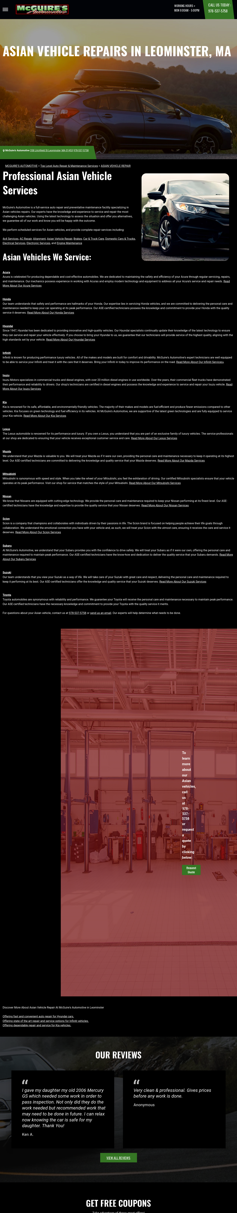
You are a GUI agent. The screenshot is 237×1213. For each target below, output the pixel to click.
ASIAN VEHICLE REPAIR (116, 166)
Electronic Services (38, 243)
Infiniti (7, 353)
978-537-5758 (218, 10)
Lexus (6, 429)
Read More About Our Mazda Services (181, 460)
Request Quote (191, 870)
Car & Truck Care (93, 238)
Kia (5, 402)
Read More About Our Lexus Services (154, 438)
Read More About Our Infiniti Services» (200, 362)
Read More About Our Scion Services (38, 532)
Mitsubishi (9, 474)
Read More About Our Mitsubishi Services (155, 483)
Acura (6, 272)
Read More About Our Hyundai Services (70, 339)
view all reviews (118, 1157)
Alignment (39, 238)
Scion (6, 518)
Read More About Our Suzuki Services (182, 581)
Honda (7, 299)
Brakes (78, 238)
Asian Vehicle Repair (59, 238)
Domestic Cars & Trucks (120, 238)
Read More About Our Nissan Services (165, 505)
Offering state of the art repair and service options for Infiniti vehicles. (46, 1021)
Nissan (7, 496)
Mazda (7, 451)
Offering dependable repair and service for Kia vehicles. (37, 1025)
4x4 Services (10, 238)
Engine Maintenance (69, 243)
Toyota (7, 595)
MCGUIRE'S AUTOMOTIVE (21, 166)
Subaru (7, 545)
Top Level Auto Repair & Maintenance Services (69, 166)
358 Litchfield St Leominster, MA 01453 (51, 150)
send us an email (100, 613)
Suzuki (7, 572)
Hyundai (8, 326)
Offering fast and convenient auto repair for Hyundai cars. (38, 1016)
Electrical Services (14, 243)
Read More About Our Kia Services (44, 415)
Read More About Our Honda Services (50, 312)
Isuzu (6, 375)
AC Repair (26, 238)
